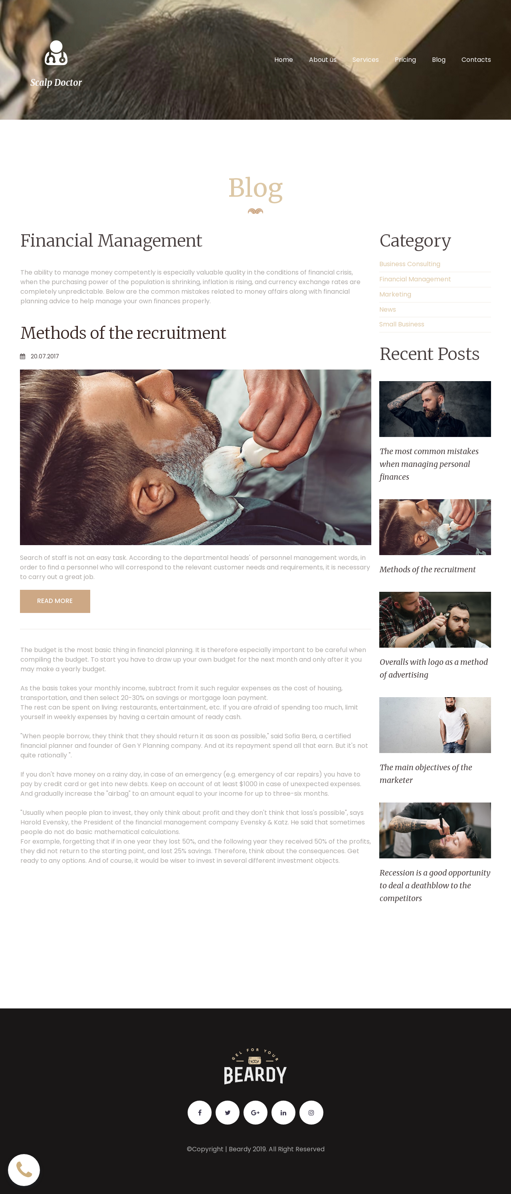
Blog (439, 60)
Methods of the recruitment (129, 332)
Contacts (476, 60)
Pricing (405, 60)
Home (283, 60)
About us (323, 60)
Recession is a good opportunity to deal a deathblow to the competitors (431, 885)
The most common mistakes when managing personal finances (429, 464)
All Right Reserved (296, 1149)
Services (366, 60)
